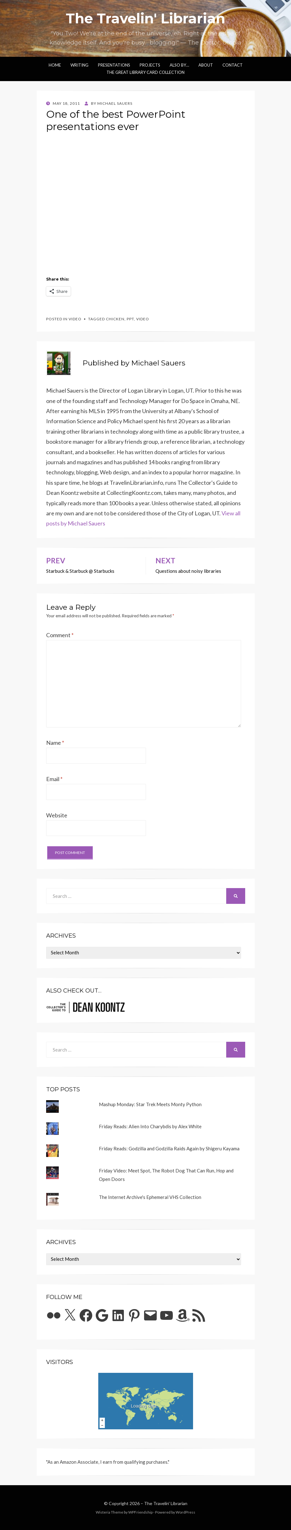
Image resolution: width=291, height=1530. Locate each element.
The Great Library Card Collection (145, 72)
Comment (60, 635)
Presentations (114, 65)
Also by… (179, 65)
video (75, 319)
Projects (150, 65)
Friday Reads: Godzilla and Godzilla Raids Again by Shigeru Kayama (169, 1148)
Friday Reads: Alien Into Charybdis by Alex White (150, 1126)
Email (54, 778)
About (205, 65)
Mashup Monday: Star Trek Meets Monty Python (150, 1104)
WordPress (185, 1512)
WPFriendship (140, 1512)
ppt (130, 319)
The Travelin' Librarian (145, 18)
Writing (79, 65)
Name (55, 742)
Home (55, 65)
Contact (232, 65)
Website (56, 815)
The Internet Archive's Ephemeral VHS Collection (150, 1197)
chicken (115, 319)
